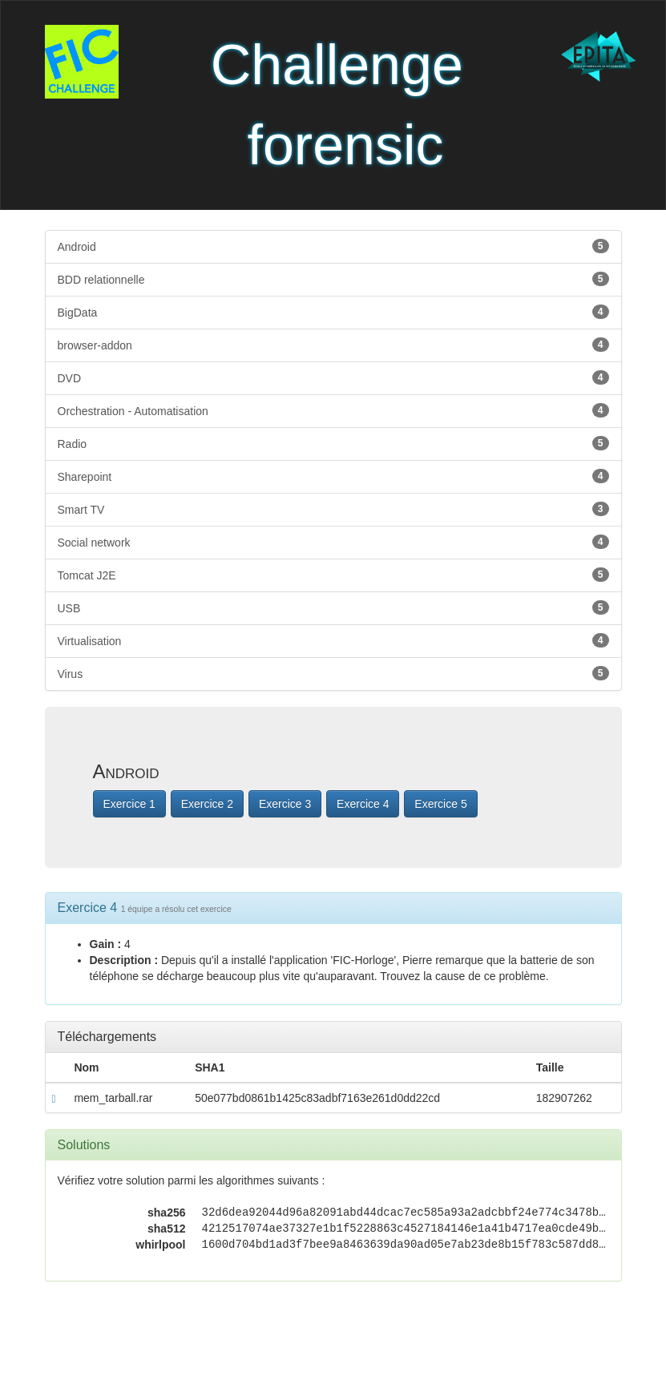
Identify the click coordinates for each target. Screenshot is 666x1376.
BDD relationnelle (333, 279)
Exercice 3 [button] (285, 803)
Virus (333, 673)
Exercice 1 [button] (129, 803)
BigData (333, 312)
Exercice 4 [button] (363, 803)
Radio (333, 443)
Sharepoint (333, 476)
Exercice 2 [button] (207, 803)
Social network (333, 542)
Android (333, 246)
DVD (333, 377)
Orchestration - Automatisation (333, 410)
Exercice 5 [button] (440, 803)
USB (333, 607)
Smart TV (333, 509)
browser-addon (333, 344)
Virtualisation (333, 640)
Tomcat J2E (333, 574)
